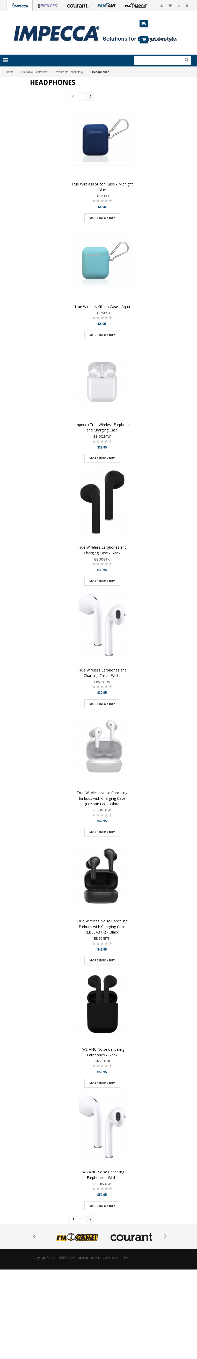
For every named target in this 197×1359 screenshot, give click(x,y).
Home (9, 71)
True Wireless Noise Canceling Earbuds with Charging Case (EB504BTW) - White (102, 798)
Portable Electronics (35, 71)
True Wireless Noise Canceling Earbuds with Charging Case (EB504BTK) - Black (102, 927)
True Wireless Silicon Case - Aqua (102, 306)
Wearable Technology (69, 71)
